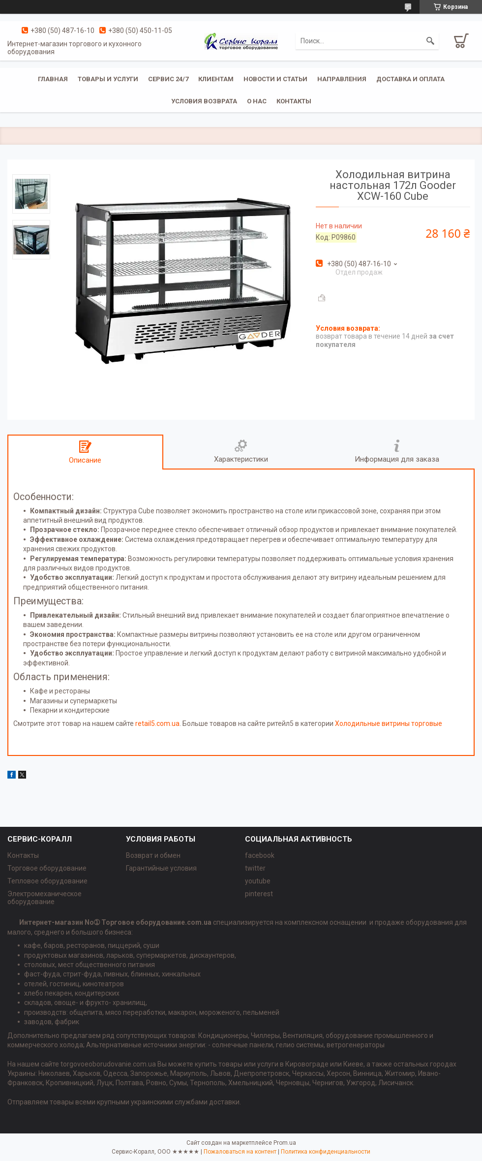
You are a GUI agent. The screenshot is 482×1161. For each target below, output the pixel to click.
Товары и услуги (108, 79)
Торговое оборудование (47, 868)
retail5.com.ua (157, 723)
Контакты (293, 101)
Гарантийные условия (161, 868)
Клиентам (216, 79)
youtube (258, 881)
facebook (259, 855)
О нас (257, 101)
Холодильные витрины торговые (388, 723)
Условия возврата (204, 101)
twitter (255, 868)
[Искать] (430, 41)
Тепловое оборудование (47, 881)
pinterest (259, 894)
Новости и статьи (275, 79)
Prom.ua (284, 1142)
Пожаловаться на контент (240, 1151)
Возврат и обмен (153, 855)
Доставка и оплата (410, 79)
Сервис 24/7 (168, 79)
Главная (53, 79)
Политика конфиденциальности (325, 1151)
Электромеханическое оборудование (44, 898)
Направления (341, 79)
